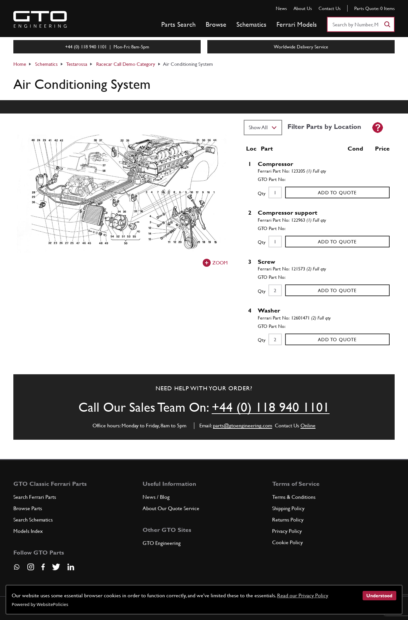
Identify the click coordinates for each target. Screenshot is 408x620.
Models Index (28, 531)
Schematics (251, 24)
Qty (261, 193)
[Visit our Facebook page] (43, 567)
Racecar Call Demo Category (125, 64)
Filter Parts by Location (324, 127)
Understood (379, 595)
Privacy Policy (287, 531)
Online (308, 425)
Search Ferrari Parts (34, 497)
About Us (302, 8)
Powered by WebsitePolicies (40, 604)
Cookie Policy (287, 542)
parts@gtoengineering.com (242, 425)
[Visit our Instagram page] (30, 567)
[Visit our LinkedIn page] (70, 567)
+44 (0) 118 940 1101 (271, 407)
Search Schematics (33, 519)
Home (19, 64)
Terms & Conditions (294, 497)
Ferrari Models (296, 24)
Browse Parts (27, 508)
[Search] (387, 24)
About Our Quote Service (171, 508)
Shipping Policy (288, 508)
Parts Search (178, 24)
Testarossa (76, 64)
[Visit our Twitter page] (56, 567)
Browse (216, 24)
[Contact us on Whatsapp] (16, 569)
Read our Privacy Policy (302, 595)
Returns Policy (287, 519)
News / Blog (156, 497)
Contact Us (330, 8)
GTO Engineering (162, 543)
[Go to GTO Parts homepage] (40, 19)
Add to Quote (337, 192)
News (281, 8)
